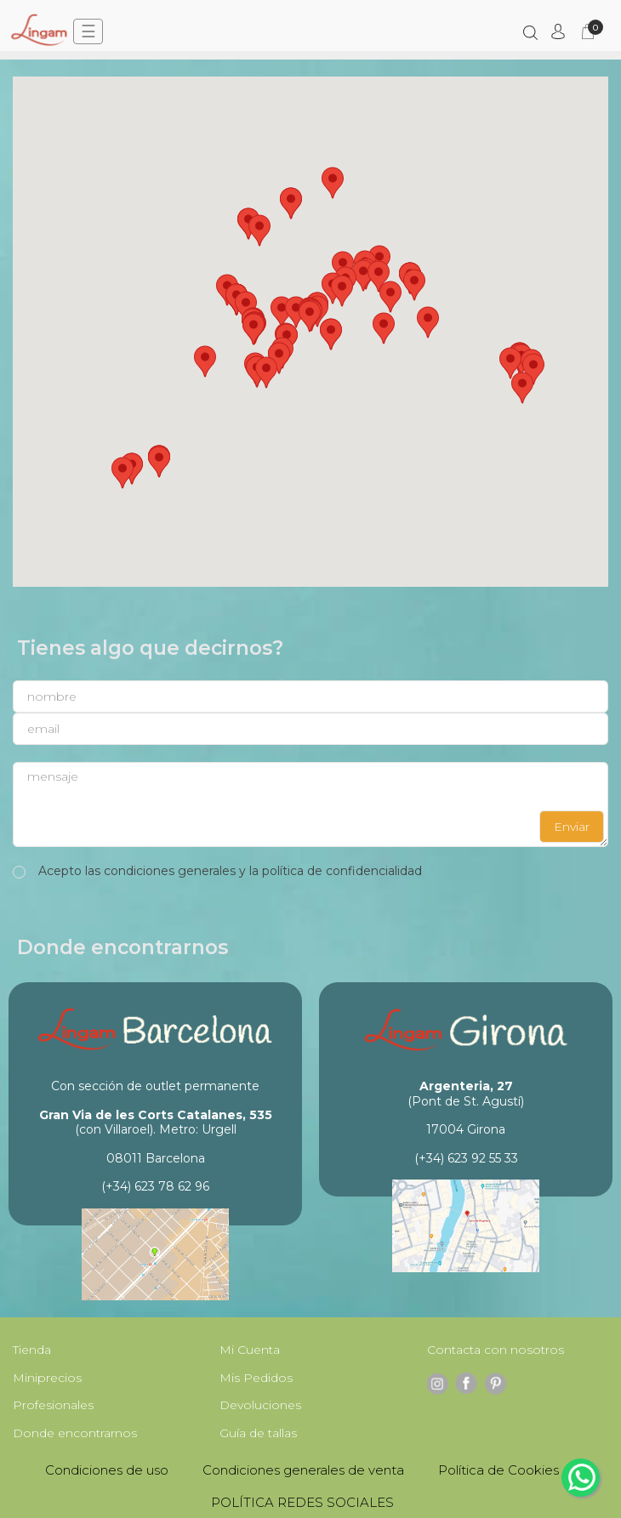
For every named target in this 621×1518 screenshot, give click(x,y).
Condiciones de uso (106, 1470)
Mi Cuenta (249, 1349)
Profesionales (53, 1405)
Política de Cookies (498, 1470)
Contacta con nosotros (495, 1349)
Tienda (32, 1349)
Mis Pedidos (256, 1377)
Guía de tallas (258, 1433)
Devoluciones (260, 1405)
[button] (282, 312)
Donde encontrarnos (75, 1433)
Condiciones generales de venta (303, 1470)
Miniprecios (47, 1377)
